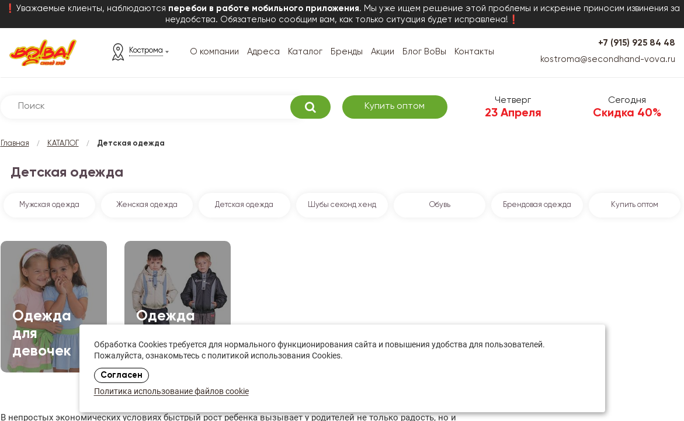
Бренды (347, 51)
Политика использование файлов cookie (171, 392)
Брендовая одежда (537, 205)
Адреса (263, 51)
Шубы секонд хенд (342, 205)
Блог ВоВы (424, 51)
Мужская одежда (49, 205)
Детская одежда (244, 205)
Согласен (121, 375)
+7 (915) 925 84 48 (636, 43)
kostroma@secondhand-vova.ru (607, 59)
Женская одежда (147, 205)
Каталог (305, 51)
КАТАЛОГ (63, 143)
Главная (15, 143)
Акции (382, 51)
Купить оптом (394, 106)
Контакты (474, 51)
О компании (214, 51)
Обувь (439, 205)
